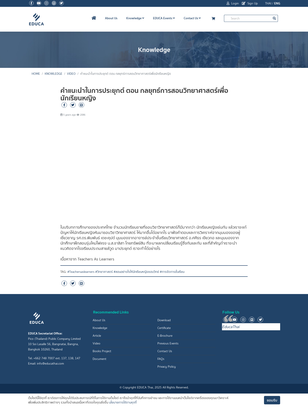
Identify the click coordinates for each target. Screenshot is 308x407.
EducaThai (230, 327)
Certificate (164, 328)
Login (233, 3)
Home (36, 73)
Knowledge (135, 18)
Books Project (102, 351)
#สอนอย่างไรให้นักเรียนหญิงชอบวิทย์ (136, 271)
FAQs (160, 359)
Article (97, 335)
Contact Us (192, 18)
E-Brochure (164, 335)
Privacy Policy (166, 366)
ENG (277, 3)
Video (71, 73)
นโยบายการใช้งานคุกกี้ (123, 402)
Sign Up (250, 3)
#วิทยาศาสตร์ (104, 271)
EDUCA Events (164, 18)
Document (99, 359)
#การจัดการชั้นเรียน (172, 271)
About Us (111, 18)
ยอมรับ (272, 400)
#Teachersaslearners (80, 271)
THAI (268, 3)
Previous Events (167, 343)
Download (164, 320)
